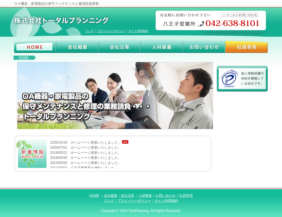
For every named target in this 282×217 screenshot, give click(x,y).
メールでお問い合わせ (240, 15)
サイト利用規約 (138, 30)
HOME (24, 58)
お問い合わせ (204, 46)
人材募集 (161, 46)
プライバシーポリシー (111, 30)
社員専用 (246, 46)
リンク (89, 30)
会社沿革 (119, 46)
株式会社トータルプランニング (63, 20)
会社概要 (77, 46)
